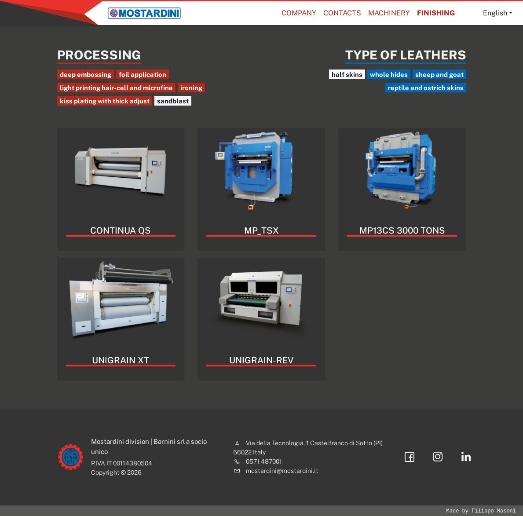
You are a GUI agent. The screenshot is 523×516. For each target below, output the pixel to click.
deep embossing (85, 74)
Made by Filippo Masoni (481, 511)
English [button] (495, 13)
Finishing (436, 13)
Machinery (389, 13)
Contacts (342, 13)
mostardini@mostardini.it (282, 470)
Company (299, 13)
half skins (347, 74)
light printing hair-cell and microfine (116, 87)
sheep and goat (439, 74)
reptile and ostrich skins (426, 87)
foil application (142, 74)
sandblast (173, 101)
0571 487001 (264, 461)
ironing (191, 87)
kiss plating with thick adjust (105, 101)
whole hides (389, 74)
